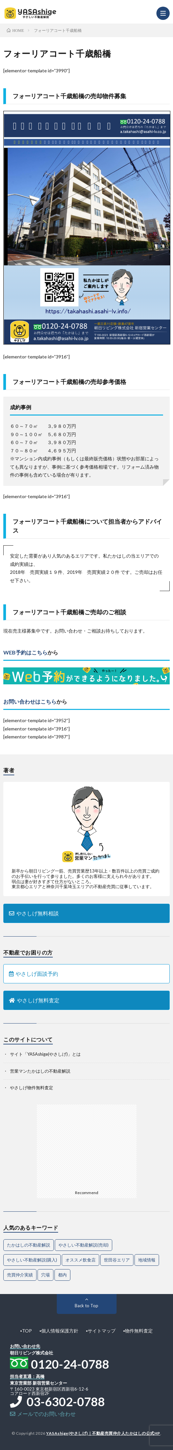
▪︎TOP (26, 1331)
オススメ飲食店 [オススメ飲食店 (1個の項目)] (80, 1259)
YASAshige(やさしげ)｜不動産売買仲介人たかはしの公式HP (103, 1433)
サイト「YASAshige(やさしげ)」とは (45, 1054)
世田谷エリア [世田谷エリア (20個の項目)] (117, 1259)
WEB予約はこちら (25, 652)
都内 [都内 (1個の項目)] (62, 1274)
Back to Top (86, 1305)
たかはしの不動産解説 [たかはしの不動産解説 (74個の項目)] (28, 1245)
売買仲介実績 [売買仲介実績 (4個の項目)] (20, 1274)
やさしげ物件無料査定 (31, 1087)
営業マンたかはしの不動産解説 (40, 1071)
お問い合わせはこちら (29, 701)
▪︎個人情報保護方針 (59, 1331)
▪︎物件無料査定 (138, 1331)
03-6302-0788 (57, 1401)
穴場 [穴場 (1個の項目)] (45, 1274)
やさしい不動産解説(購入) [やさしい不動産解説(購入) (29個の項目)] (32, 1259)
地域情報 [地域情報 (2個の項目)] (146, 1259)
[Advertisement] (86, 1146)
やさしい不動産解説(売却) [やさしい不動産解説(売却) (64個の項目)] (83, 1245)
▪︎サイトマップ (101, 1331)
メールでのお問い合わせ (43, 1414)
